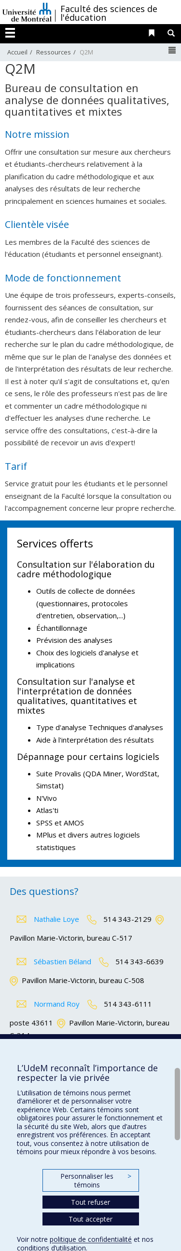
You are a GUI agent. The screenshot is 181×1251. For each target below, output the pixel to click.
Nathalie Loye (56, 919)
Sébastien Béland (62, 961)
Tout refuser (90, 1202)
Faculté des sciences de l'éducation (108, 13)
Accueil (17, 52)
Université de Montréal (27, 12)
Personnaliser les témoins (95, 1180)
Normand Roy (57, 1004)
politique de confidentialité (91, 1239)
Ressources (53, 52)
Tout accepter (90, 1219)
